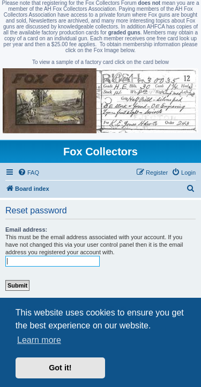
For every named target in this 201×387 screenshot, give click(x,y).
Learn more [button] (39, 340)
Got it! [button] (60, 367)
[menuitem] (28, 172)
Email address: (26, 229)
